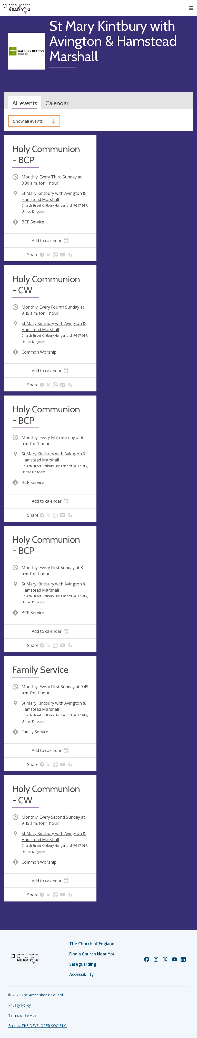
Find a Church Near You (92, 954)
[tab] (50, 240)
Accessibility (81, 974)
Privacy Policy (19, 1005)
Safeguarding (82, 964)
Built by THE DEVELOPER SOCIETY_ (37, 1025)
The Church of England (91, 943)
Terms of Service (22, 1015)
